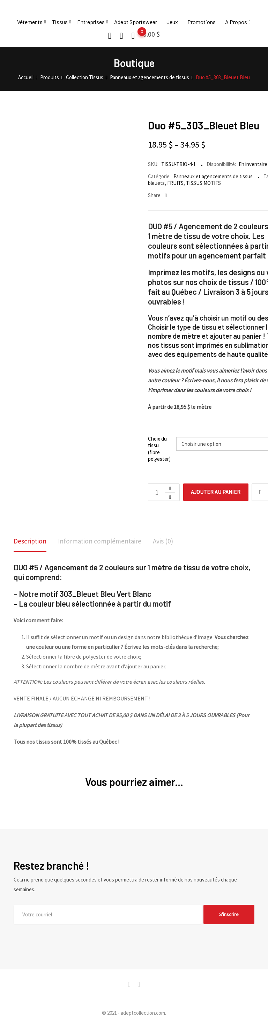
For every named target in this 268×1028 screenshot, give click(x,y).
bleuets (156, 183)
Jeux (172, 21)
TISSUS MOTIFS (203, 183)
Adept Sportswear (135, 21)
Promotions (201, 21)
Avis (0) (167, 541)
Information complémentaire (102, 541)
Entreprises (91, 21)
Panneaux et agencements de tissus (213, 176)
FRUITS (175, 183)
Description (30, 541)
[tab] (30, 542)
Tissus (60, 21)
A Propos (236, 21)
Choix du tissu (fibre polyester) (159, 449)
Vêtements (30, 21)
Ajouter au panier (217, 492)
